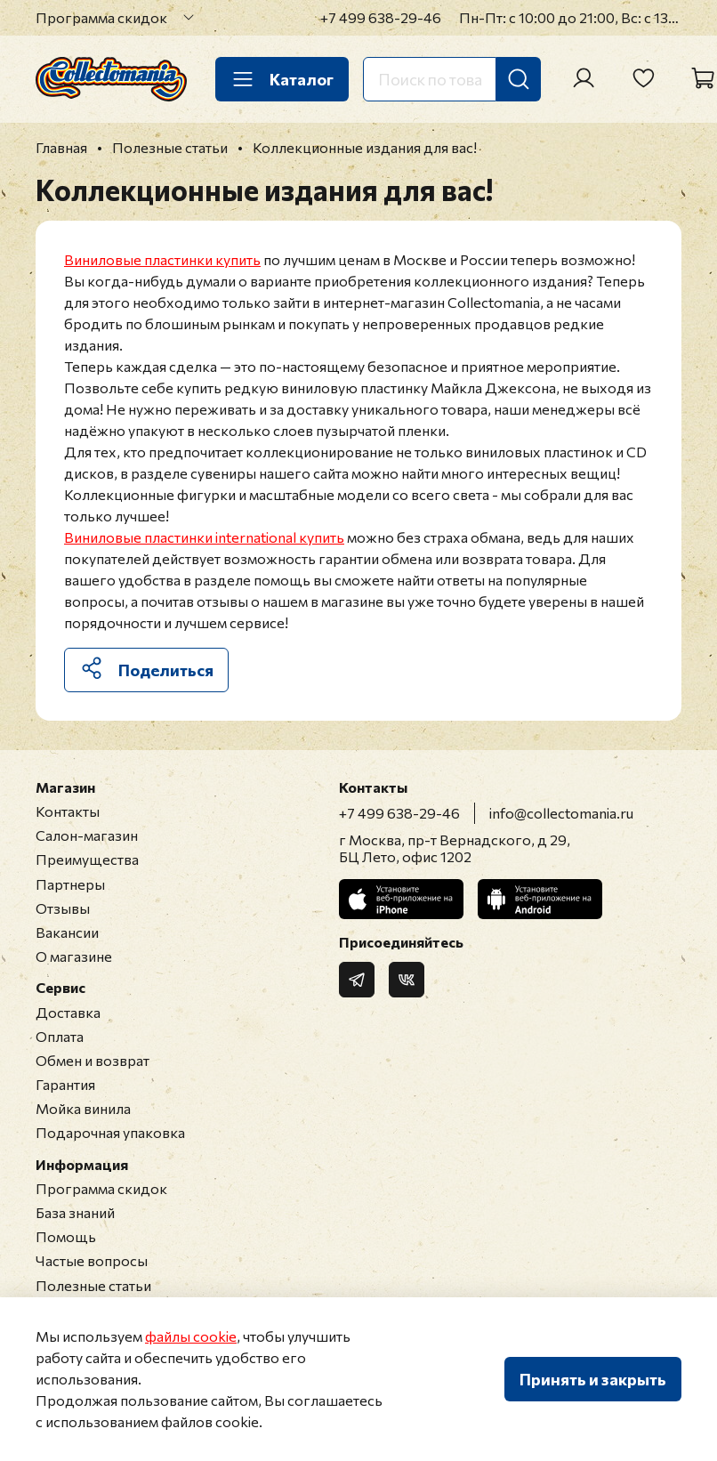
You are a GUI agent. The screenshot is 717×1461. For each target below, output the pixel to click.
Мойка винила (83, 1108)
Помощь (66, 1236)
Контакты (68, 811)
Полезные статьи (93, 1285)
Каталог (282, 79)
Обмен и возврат (92, 1060)
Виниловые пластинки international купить (204, 537)
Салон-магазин (87, 835)
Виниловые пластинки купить (162, 259)
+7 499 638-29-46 (380, 17)
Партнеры (70, 884)
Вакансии (67, 932)
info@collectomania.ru (561, 812)
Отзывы (63, 908)
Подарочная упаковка (110, 1132)
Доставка (68, 1012)
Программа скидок (101, 17)
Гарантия (65, 1084)
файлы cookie (191, 1336)
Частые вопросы (92, 1260)
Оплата (60, 1036)
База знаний (75, 1212)
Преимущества (87, 859)
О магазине (74, 956)
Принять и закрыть (593, 1379)
